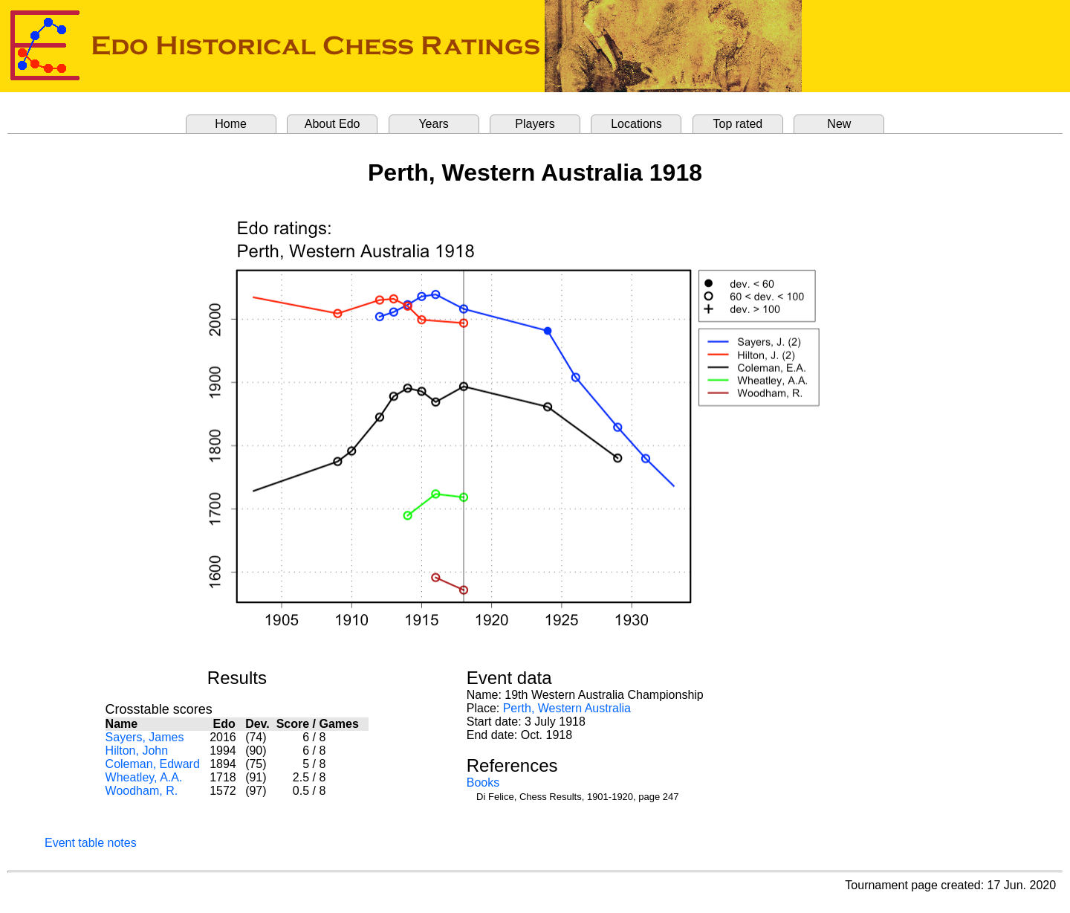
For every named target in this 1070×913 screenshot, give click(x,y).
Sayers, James (145, 737)
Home (231, 123)
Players (534, 123)
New (839, 123)
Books (483, 782)
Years (433, 123)
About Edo (332, 123)
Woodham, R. (142, 790)
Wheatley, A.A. (144, 777)
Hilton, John (137, 750)
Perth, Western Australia (567, 708)
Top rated (738, 123)
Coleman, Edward (153, 764)
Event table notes (91, 842)
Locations (636, 123)
